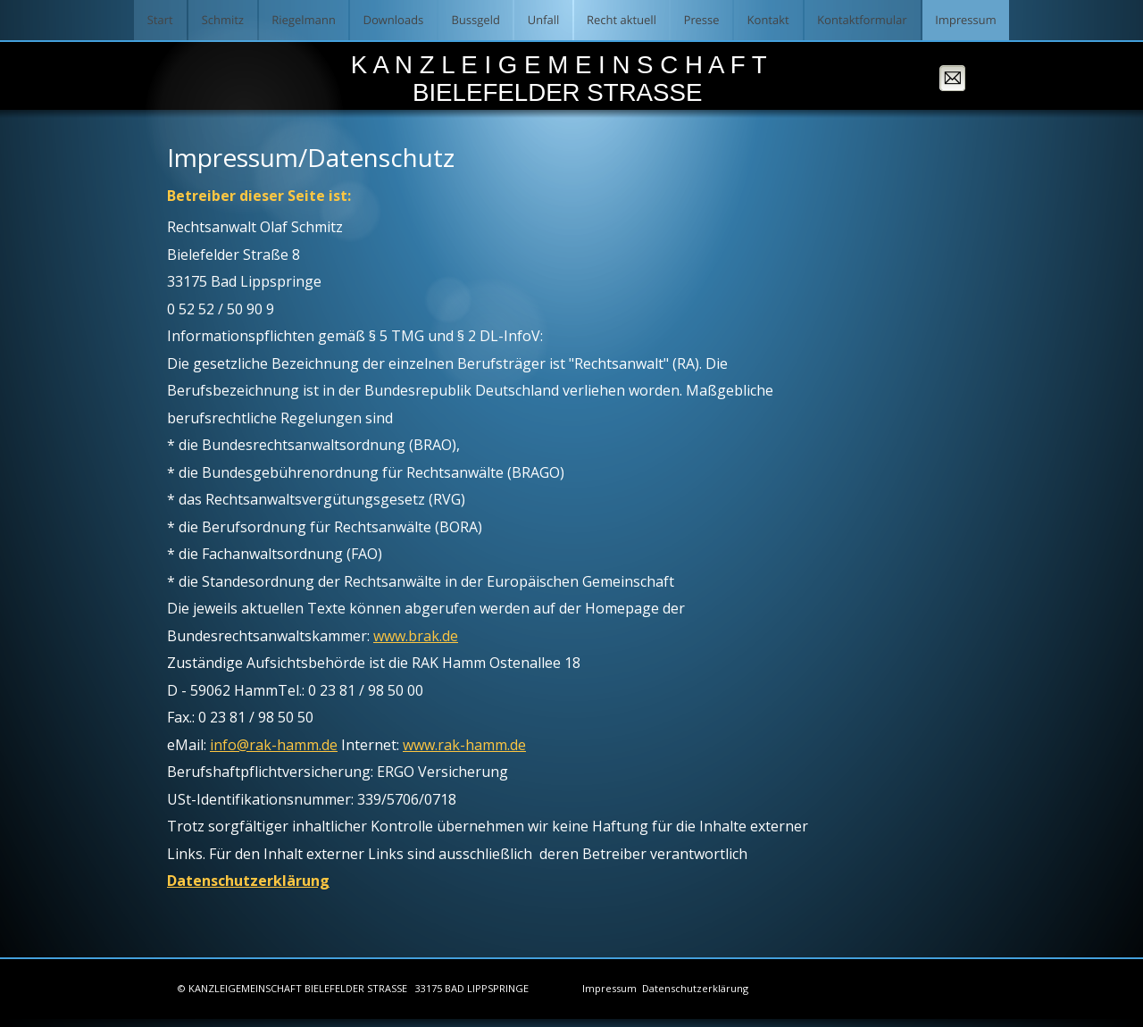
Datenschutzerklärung (248, 880)
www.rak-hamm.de (464, 745)
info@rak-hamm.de (274, 745)
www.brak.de (415, 636)
